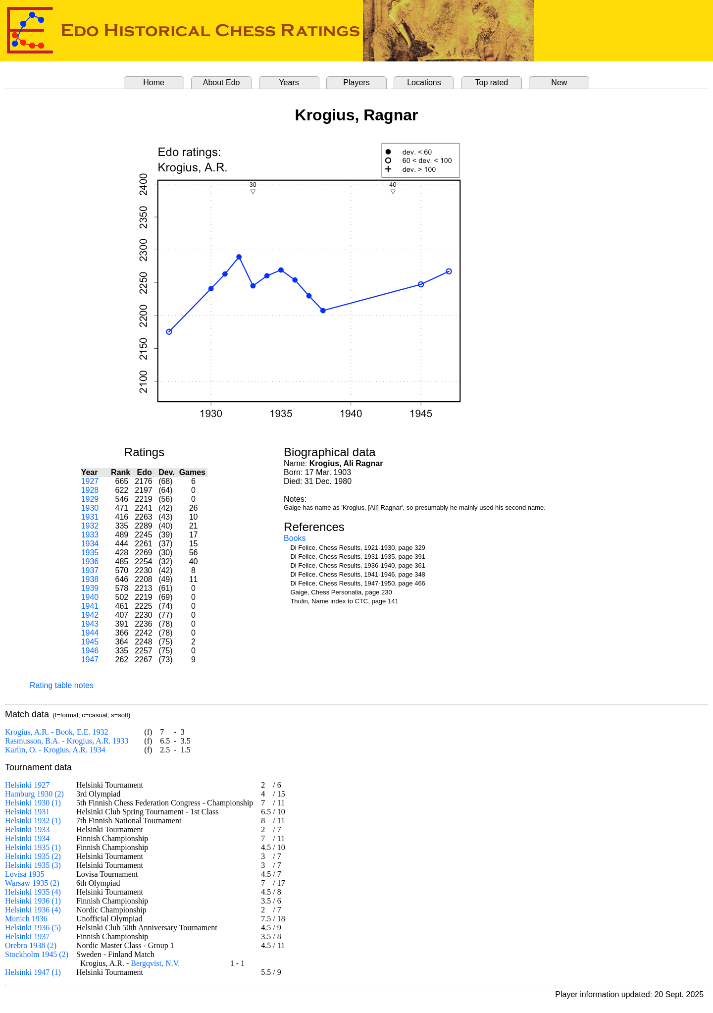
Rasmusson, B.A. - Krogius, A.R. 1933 (66, 741)
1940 (90, 597)
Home (153, 82)
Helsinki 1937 (27, 936)
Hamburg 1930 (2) (34, 794)
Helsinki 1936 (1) (33, 901)
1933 (90, 535)
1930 (90, 508)
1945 (90, 642)
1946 (90, 650)
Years (289, 82)
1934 (90, 543)
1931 (90, 517)
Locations (424, 82)
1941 (90, 606)
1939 (90, 588)
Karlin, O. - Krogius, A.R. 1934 (55, 750)
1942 (90, 615)
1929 (90, 499)
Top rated (492, 82)
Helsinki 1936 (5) (33, 927)
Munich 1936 (26, 918)
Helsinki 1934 (27, 838)
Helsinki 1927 (27, 785)
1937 (90, 570)
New (559, 82)
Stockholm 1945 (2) (36, 954)
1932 (90, 526)
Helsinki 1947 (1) (33, 972)
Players (356, 82)
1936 (90, 561)
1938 (90, 579)
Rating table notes (62, 685)
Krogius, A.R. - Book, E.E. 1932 (56, 732)
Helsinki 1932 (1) (33, 820)
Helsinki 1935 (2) (33, 856)
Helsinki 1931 (27, 811)
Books (295, 538)
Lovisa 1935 (25, 874)
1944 (90, 633)
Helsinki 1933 (27, 829)
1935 (90, 552)
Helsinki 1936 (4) (33, 910)
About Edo (221, 82)
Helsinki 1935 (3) (33, 865)
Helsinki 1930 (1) (33, 803)
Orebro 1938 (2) (30, 945)
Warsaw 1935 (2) (32, 883)
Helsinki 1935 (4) (33, 892)
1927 (90, 481)
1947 (90, 659)
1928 (90, 490)
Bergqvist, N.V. (155, 963)
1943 (90, 624)
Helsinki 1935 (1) (33, 847)
